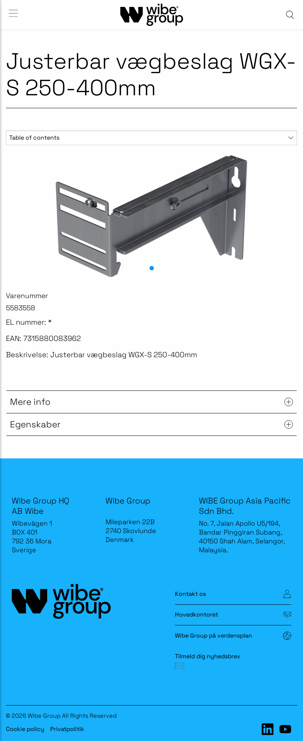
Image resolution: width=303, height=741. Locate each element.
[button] (151, 268)
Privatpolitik (67, 729)
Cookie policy (25, 729)
